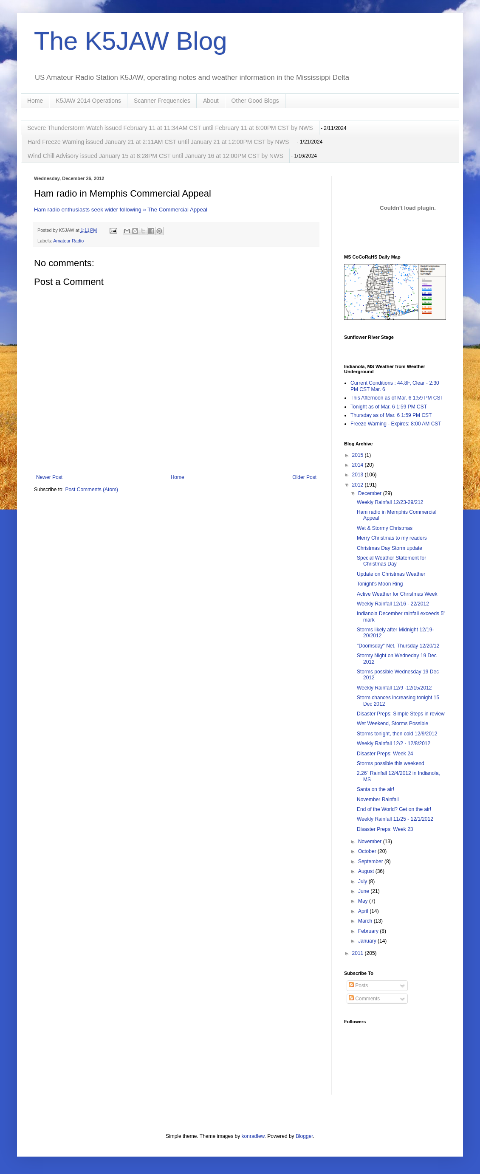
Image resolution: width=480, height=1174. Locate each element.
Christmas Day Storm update (389, 548)
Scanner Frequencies (162, 100)
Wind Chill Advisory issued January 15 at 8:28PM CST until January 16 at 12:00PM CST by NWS (155, 155)
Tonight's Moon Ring (380, 584)
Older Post (304, 477)
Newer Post (49, 477)
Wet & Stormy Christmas (384, 528)
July (363, 881)
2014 (358, 465)
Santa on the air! (375, 789)
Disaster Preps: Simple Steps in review (401, 714)
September (371, 861)
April (364, 911)
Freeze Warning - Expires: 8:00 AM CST (395, 424)
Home (35, 100)
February (369, 931)
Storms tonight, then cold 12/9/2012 (397, 734)
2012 (358, 485)
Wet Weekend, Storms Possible (392, 723)
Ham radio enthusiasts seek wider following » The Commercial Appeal (120, 209)
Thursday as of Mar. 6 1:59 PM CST (391, 415)
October (368, 851)
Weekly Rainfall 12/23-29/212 (390, 502)
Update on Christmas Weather (391, 574)
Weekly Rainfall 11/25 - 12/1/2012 (395, 819)
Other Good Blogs (255, 100)
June (364, 891)
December (370, 493)
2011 (358, 953)
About (211, 100)
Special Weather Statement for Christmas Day (391, 561)
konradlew (253, 1136)
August (367, 871)
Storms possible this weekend (390, 763)
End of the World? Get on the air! (394, 809)
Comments (364, 999)
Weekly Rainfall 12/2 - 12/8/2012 (393, 743)
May (363, 901)
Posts (358, 985)
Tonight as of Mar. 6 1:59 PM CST (388, 407)
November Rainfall (378, 799)
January (368, 941)
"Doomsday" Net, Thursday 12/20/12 (398, 646)
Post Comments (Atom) (91, 490)
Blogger (304, 1136)
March (366, 921)
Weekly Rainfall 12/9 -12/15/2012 (394, 688)
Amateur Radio (68, 240)
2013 (358, 475)
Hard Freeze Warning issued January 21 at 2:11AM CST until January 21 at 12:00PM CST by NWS (158, 141)
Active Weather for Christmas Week (397, 594)
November (370, 842)
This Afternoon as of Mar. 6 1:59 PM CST (396, 398)
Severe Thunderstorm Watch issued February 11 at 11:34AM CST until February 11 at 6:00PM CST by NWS (170, 127)
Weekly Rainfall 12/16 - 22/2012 (393, 604)
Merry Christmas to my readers (392, 538)
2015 (358, 455)
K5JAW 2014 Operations (88, 100)
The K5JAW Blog (130, 41)
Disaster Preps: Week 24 (385, 754)
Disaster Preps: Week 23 (385, 829)
